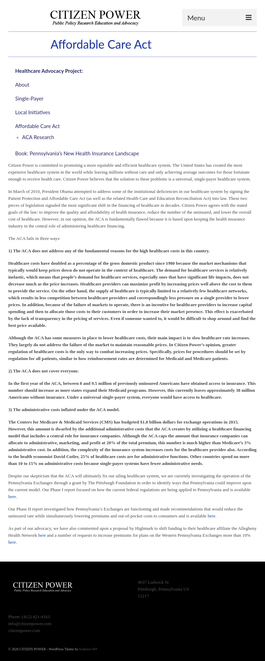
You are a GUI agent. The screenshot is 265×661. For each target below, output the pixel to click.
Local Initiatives (32, 112)
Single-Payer (29, 98)
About (22, 84)
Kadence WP (88, 649)
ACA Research (39, 137)
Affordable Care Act (37, 126)
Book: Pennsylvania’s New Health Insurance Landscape (77, 153)
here (12, 496)
